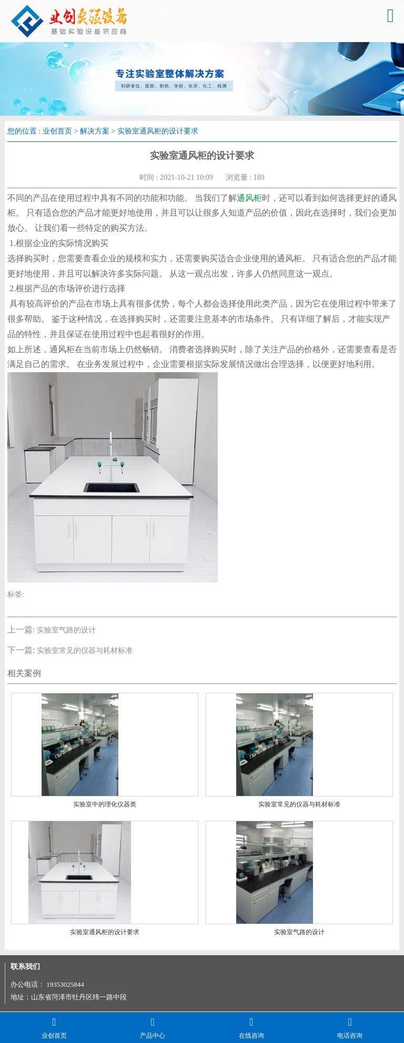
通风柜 (249, 197)
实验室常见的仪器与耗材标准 (85, 651)
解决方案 (94, 131)
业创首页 (57, 131)
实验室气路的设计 (66, 630)
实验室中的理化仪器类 (104, 804)
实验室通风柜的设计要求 (104, 932)
